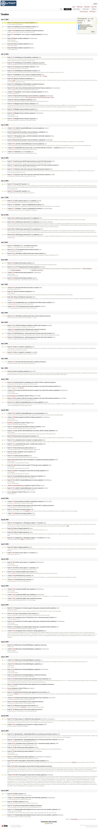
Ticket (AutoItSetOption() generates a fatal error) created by (24, 476)
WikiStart (22, 388)
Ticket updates (82, 27)
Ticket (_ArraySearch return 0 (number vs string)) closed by (24, 440)
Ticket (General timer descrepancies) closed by (21, 436)
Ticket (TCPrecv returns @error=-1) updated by (23, 562)
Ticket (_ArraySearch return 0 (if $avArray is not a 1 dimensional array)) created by (30, 743)
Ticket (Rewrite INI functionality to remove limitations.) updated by (28, 96)
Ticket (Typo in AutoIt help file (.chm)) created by (23, 701)
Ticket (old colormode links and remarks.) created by (24, 361)
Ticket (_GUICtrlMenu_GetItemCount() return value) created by (26, 316)
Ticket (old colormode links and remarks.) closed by (22, 287)
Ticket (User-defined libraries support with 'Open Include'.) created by (28, 505)
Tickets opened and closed (85, 26)
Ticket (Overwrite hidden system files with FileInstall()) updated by (29, 797)
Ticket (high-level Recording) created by (20, 278)
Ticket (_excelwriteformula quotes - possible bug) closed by (24, 444)
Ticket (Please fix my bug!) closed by (18, 509)
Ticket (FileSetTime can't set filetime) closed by (21, 26)
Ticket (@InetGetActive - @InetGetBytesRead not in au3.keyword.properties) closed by (31, 734)
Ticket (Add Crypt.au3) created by (17, 455)
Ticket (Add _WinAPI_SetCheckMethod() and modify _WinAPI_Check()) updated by (30, 430)
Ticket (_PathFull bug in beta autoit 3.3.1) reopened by (23, 229)
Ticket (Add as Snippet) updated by (19, 371)
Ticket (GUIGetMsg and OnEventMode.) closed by (21, 70)
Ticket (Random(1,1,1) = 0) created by (20, 245)
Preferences (80, 6)
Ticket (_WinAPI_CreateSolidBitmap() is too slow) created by (25, 488)
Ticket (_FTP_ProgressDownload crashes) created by (24, 306)
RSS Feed (49, 823)
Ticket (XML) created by (16, 801)
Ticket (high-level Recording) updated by (22, 272)
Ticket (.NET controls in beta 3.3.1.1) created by (22, 200)
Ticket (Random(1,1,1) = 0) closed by (18, 151)
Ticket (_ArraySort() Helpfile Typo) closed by (20, 571)
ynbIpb (13, 80)
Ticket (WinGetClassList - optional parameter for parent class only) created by (29, 337)
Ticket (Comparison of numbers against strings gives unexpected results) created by (31, 627)
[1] (21, 726)
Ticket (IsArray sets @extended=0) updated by (22, 805)
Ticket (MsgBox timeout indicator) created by (20, 118)
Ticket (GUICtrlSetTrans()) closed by (18, 575)
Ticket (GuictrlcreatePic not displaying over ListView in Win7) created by (29, 382)
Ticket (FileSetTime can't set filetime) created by (23, 30)
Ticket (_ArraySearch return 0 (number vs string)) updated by (24, 630)
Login (73, 6)
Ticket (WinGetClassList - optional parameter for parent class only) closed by (29, 333)
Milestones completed (84, 25)
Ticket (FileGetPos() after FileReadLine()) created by (24, 329)
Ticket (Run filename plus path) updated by (20, 747)
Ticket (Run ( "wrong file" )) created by (20, 352)
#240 (68, 526)
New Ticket (86, 9)
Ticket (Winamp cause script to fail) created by (22, 709)
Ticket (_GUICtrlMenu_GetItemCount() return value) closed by (24, 253)
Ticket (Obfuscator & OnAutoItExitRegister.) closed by (22, 660)
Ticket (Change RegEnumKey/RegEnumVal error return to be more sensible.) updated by (32, 809)
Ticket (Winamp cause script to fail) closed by (20, 705)
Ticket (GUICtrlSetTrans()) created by (18, 579)
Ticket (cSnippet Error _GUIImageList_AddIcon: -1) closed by (24, 523)
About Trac (94, 6)
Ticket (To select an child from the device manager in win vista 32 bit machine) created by (35, 398)
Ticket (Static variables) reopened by (18, 48)
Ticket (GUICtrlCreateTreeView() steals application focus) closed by (26, 692)
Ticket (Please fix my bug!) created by (19, 513)
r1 (18, 781)
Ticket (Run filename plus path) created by (27, 757)
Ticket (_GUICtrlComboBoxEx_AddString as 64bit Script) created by (27, 325)
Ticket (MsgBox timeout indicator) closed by (20, 109)
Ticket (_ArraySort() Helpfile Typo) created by (22, 598)
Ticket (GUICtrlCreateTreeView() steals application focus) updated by (28, 684)
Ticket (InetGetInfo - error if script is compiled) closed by (23, 74)
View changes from (86, 18)
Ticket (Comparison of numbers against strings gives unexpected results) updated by (31, 608)
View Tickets (76, 9)
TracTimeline (74, 819)
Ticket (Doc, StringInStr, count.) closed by (19, 451)
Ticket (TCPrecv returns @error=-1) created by (21, 568)
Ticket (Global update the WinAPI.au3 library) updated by (26, 417)
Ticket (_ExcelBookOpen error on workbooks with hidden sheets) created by (29, 302)
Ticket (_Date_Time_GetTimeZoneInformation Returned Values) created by (32, 88)
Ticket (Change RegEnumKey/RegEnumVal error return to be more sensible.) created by (33, 815)
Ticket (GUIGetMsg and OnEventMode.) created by (23, 84)
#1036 (45, 76)
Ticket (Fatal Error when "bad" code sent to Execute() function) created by (29, 174)
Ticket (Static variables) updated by (20, 38)
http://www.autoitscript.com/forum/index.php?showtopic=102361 (39, 97)
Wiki (61, 9)
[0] (26, 726)
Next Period (92, 11)
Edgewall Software (16, 826)
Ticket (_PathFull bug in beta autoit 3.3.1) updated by (22, 218)
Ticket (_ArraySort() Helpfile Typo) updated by (23, 589)
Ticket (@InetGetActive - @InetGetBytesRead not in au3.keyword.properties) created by (33, 739)
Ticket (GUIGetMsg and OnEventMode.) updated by (22, 57)
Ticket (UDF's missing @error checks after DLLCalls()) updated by (26, 470)
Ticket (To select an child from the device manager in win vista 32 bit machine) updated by (35, 390)
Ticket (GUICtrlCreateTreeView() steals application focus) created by (29, 697)
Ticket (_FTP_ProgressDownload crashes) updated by (24, 267)
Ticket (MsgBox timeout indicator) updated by (20, 103)
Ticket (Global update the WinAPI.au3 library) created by (24, 426)
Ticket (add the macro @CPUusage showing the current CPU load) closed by (29, 161)
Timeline (67, 9)
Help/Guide (87, 6)
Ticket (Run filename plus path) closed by (19, 448)
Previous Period (84, 11)
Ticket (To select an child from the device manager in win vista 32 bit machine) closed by (32, 386)
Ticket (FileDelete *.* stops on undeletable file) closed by (23, 204)
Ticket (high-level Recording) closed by (18, 263)
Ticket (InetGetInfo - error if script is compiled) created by (25, 92)
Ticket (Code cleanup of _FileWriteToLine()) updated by (29, 719)
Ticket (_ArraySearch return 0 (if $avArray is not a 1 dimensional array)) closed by (30, 617)
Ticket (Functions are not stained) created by (21, 66)
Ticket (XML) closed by (14, 793)
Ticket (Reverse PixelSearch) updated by (19, 78)
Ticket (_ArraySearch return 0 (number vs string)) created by (25, 724)
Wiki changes (82, 29)
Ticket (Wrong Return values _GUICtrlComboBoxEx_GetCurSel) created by (28, 136)
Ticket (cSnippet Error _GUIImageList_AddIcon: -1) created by (27, 537)
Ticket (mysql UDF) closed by (16, 184)
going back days (84, 20)
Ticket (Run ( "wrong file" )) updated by (18, 347)
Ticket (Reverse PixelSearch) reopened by (19, 297)
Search (94, 9)
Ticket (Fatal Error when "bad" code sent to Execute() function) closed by (27, 169)
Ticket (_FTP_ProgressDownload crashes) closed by (22, 249)
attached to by (22, 396)
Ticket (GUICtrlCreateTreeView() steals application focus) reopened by (27, 679)
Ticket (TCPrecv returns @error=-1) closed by (20, 552)
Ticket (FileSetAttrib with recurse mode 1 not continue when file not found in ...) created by (39, 147)
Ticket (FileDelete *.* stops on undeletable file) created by (28, 208)
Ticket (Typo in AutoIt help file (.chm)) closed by (21, 613)
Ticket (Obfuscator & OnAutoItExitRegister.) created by (24, 675)
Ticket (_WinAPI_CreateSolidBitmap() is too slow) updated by (26, 128)
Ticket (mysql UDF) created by (16, 191)
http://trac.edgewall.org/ (91, 826)
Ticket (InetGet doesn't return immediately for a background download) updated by (30, 459)
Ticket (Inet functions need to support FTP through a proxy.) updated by (27, 465)
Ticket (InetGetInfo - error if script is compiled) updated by (25, 34)
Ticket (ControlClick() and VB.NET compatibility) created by (27, 501)
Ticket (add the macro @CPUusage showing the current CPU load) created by (30, 165)
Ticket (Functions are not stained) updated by (20, 22)
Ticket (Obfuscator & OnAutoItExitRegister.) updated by (25, 645)
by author (86, 22)
